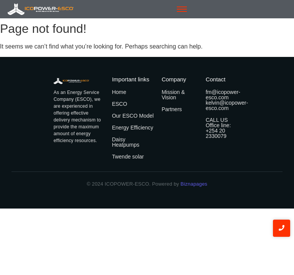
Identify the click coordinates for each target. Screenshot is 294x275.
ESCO (119, 104)
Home (119, 92)
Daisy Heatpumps (125, 142)
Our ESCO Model (133, 116)
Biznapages (193, 184)
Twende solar (128, 157)
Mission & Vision (173, 94)
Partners (172, 109)
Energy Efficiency (132, 128)
